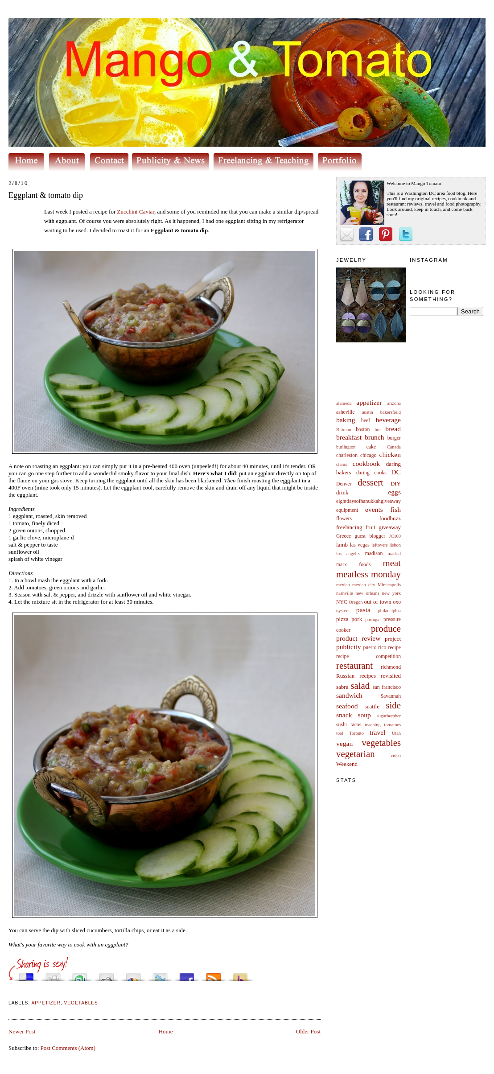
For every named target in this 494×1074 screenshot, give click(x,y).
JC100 (395, 536)
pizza (342, 619)
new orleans (367, 593)
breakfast (349, 437)
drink (342, 492)
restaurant (354, 665)
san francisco (387, 687)
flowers (344, 519)
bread (393, 428)
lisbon (395, 545)
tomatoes (392, 724)
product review (358, 638)
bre (377, 429)
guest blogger (369, 536)
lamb (342, 544)
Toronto (356, 733)
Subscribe (213, 974)
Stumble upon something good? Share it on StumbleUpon (79, 974)
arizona (394, 403)
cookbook (366, 463)
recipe (394, 647)
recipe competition (368, 656)
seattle (372, 706)
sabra (342, 686)
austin (367, 412)
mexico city (363, 584)
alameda (344, 403)
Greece (343, 536)
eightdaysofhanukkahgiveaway (368, 501)
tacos (355, 725)
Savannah (391, 696)
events (374, 509)
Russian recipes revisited (368, 675)
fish (396, 509)
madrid (394, 553)
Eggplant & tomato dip (45, 195)
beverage (388, 420)
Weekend (347, 764)
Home (166, 1031)
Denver (343, 484)
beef (365, 421)
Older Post (308, 1031)
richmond (391, 667)
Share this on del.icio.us (26, 974)
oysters (342, 610)
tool (339, 733)
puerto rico (374, 647)
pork (356, 619)
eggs (394, 492)
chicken (390, 454)
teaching (372, 724)
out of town (377, 601)
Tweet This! (160, 974)
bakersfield (390, 412)
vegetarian (355, 754)
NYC (341, 602)
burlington (345, 446)
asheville (345, 412)
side (393, 705)
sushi (341, 725)
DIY (396, 483)
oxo (397, 602)
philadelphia (389, 610)
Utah (396, 733)
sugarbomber (389, 715)
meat (392, 563)
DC (396, 472)
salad (360, 685)
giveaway (390, 527)
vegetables (381, 742)
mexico (343, 584)
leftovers (379, 545)
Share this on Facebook (186, 974)
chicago (368, 455)
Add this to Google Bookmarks (133, 974)
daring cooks (371, 473)
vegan (344, 743)
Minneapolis (389, 584)
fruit (370, 527)
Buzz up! (240, 974)
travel (378, 732)
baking (345, 420)
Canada (394, 446)
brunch (374, 437)
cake (371, 447)
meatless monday (368, 574)
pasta (363, 609)
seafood (347, 706)
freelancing (349, 527)
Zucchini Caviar (136, 211)
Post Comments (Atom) (68, 1048)
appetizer (369, 402)
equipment (347, 510)
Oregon (355, 602)
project (393, 638)
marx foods (353, 565)
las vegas (360, 545)
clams (341, 464)
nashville (344, 593)
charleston (347, 455)
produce (386, 628)
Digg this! (53, 974)
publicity (348, 646)
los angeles (348, 553)
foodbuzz (390, 518)
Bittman (343, 429)
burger (394, 438)
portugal (373, 619)
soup (364, 715)
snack (344, 715)
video (396, 755)
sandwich (349, 695)
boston (363, 429)
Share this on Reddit (106, 974)
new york (391, 593)
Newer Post (21, 1031)
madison (374, 553)
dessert (370, 482)
